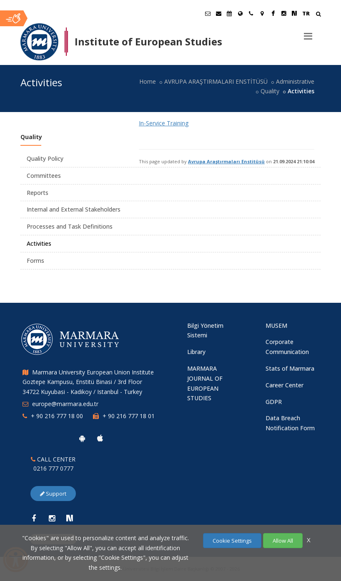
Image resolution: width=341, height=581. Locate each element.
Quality (270, 91)
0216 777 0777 (53, 468)
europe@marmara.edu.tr (65, 404)
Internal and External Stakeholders (73, 209)
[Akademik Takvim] (229, 13)
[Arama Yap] (318, 14)
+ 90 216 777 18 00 (57, 416)
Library (196, 352)
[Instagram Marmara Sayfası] (283, 13)
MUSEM (276, 325)
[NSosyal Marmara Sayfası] (294, 13)
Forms (35, 260)
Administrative (295, 81)
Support (53, 493)
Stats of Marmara (290, 368)
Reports (37, 193)
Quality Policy (45, 158)
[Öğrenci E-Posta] (207, 13)
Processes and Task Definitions (70, 226)
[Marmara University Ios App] (100, 438)
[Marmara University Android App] (82, 438)
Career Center (284, 385)
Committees (44, 176)
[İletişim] (251, 13)
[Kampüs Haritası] (262, 13)
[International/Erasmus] (240, 13)
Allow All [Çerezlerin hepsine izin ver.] (283, 540)
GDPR (274, 402)
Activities (39, 243)
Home (147, 81)
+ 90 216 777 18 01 (129, 416)
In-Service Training (163, 123)
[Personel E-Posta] (218, 13)
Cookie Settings (232, 540)
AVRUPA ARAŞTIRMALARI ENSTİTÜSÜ (216, 81)
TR (306, 13)
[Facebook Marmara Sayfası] (272, 13)
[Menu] (308, 32)
